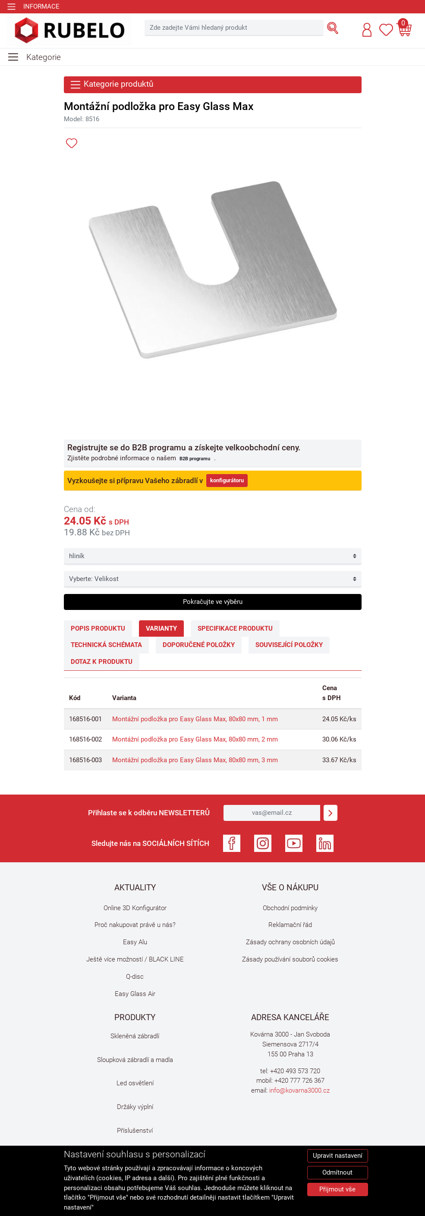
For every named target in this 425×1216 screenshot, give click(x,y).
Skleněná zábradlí (134, 1036)
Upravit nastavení (337, 1155)
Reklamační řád (290, 925)
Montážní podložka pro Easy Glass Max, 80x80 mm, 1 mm (195, 719)
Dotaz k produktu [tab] (101, 662)
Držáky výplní (135, 1107)
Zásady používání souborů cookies (290, 959)
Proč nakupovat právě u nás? (135, 925)
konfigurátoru (227, 480)
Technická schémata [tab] (106, 645)
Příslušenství (135, 1130)
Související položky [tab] (289, 645)
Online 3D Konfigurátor (135, 908)
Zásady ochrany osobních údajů (290, 942)
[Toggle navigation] (33, 6)
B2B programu (194, 459)
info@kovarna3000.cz (299, 1090)
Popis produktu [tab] (98, 628)
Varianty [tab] (161, 628)
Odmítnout (337, 1172)
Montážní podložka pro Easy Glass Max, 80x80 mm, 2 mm (195, 739)
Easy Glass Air (135, 994)
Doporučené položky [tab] (199, 645)
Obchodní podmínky (290, 908)
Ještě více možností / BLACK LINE (135, 959)
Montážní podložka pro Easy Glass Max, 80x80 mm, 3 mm (195, 760)
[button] (367, 30)
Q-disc (135, 976)
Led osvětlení (135, 1083)
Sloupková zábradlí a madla (135, 1060)
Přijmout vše (337, 1189)
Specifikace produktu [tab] (235, 628)
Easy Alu (135, 942)
